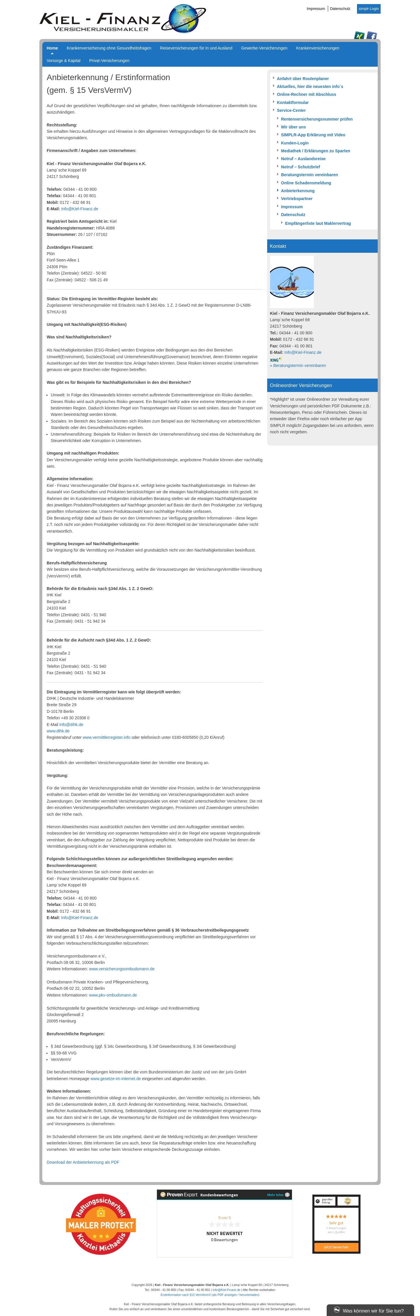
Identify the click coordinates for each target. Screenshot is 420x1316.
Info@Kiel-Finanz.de (79, 208)
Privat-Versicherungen (109, 60)
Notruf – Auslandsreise (303, 158)
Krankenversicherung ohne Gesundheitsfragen (109, 48)
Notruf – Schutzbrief (300, 167)
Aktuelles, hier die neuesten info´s (310, 86)
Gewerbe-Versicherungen (264, 48)
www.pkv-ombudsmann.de (113, 995)
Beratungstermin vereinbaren (309, 174)
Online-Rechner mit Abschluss (306, 94)
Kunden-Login (295, 143)
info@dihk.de (71, 724)
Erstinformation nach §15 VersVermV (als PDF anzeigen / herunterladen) (210, 1294)
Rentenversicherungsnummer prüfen (317, 119)
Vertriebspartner (297, 198)
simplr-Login (369, 9)
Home (52, 48)
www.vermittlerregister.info (106, 737)
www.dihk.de (58, 731)
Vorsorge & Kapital (63, 60)
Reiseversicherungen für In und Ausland (196, 48)
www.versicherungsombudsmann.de (122, 969)
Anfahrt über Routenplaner (303, 78)
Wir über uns (293, 127)
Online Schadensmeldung (306, 183)
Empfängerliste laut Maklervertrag (318, 223)
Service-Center (291, 110)
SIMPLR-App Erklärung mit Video (313, 135)
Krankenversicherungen (317, 48)
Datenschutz (340, 9)
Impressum (316, 9)
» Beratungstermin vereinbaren (298, 365)
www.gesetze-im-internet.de (115, 1078)
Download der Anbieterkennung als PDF (83, 1162)
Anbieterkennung (298, 190)
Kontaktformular (293, 102)
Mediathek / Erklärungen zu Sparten (315, 151)
